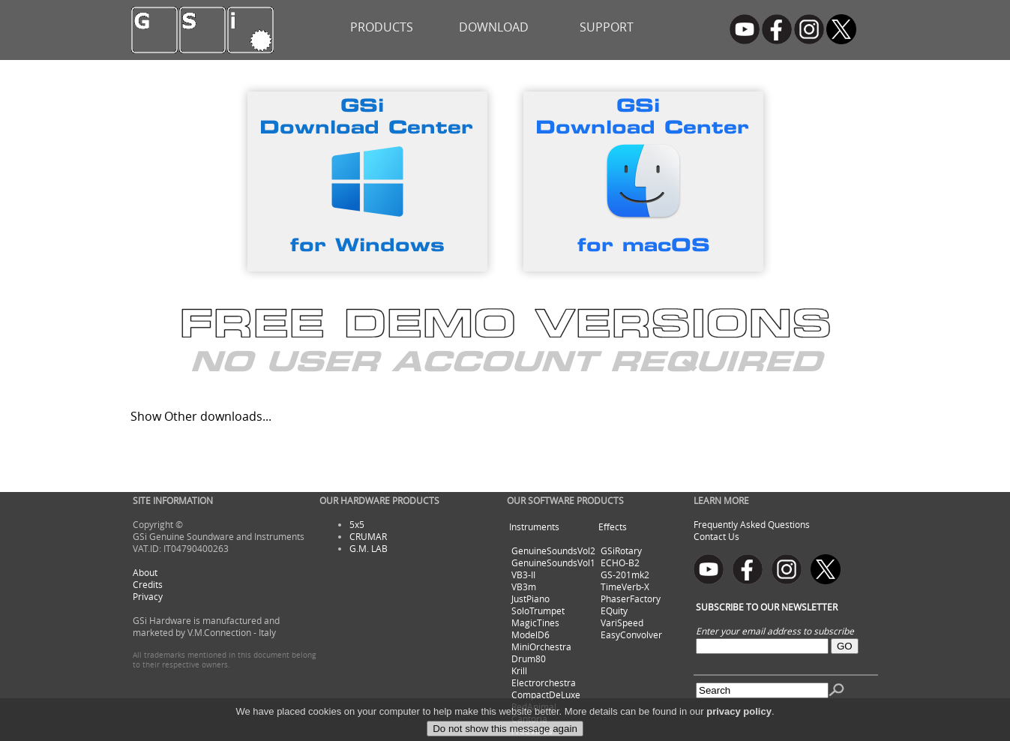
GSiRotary (621, 550)
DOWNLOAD (494, 27)
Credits (148, 584)
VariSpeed (622, 622)
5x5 (356, 524)
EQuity (614, 610)
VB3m (523, 586)
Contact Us (716, 536)
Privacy (148, 596)
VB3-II (523, 574)
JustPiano (530, 598)
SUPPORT (607, 27)
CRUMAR (368, 536)
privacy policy (739, 728)
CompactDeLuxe (545, 694)
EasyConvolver (631, 634)
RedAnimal (533, 706)
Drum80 (528, 658)
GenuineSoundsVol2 (553, 550)
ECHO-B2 (620, 562)
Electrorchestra (543, 682)
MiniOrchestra (541, 646)
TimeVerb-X (625, 586)
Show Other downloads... (200, 416)
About (145, 572)
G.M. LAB (368, 548)
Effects (612, 526)
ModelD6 (530, 634)
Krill (519, 670)
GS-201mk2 (625, 574)
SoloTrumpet (538, 610)
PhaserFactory (631, 598)
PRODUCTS (381, 27)
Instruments (534, 526)
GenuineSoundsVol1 (553, 562)
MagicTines (535, 622)
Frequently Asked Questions (752, 524)
